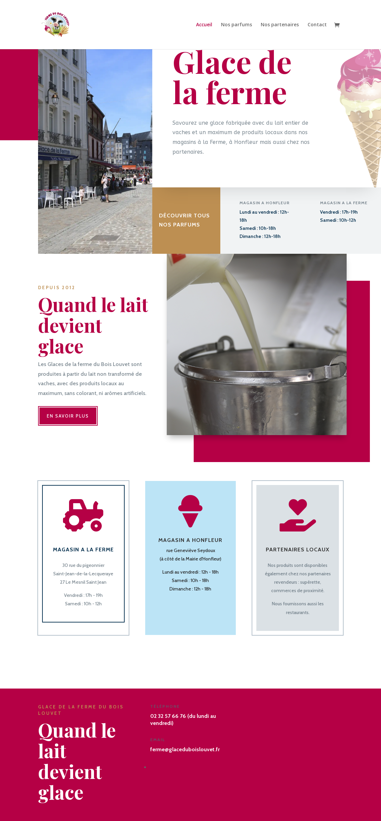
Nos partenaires (280, 25)
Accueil (204, 25)
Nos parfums (236, 25)
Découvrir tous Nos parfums (184, 221)
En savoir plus (68, 416)
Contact (317, 25)
